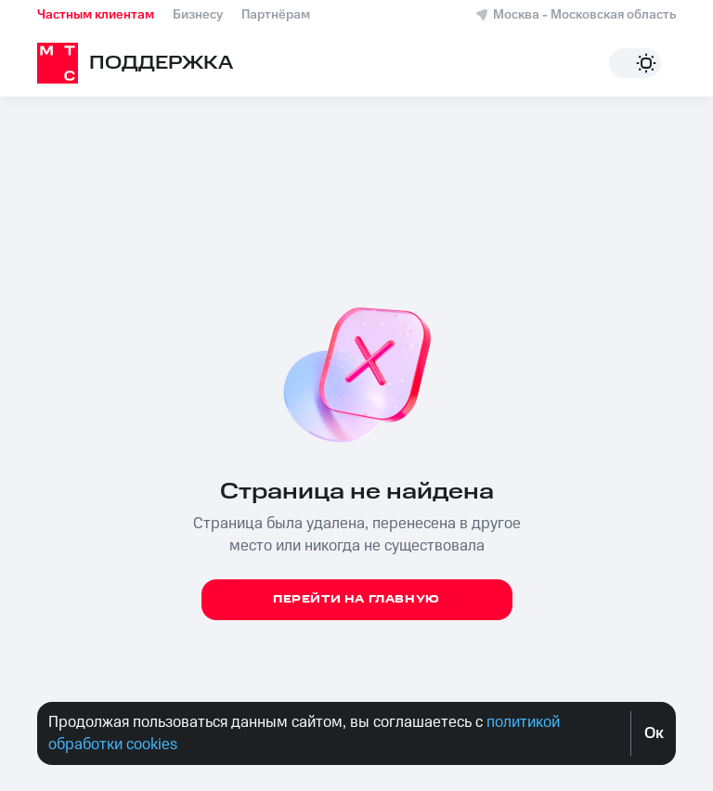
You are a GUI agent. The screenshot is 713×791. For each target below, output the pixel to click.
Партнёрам (275, 15)
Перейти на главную (356, 599)
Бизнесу (198, 15)
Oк (654, 733)
